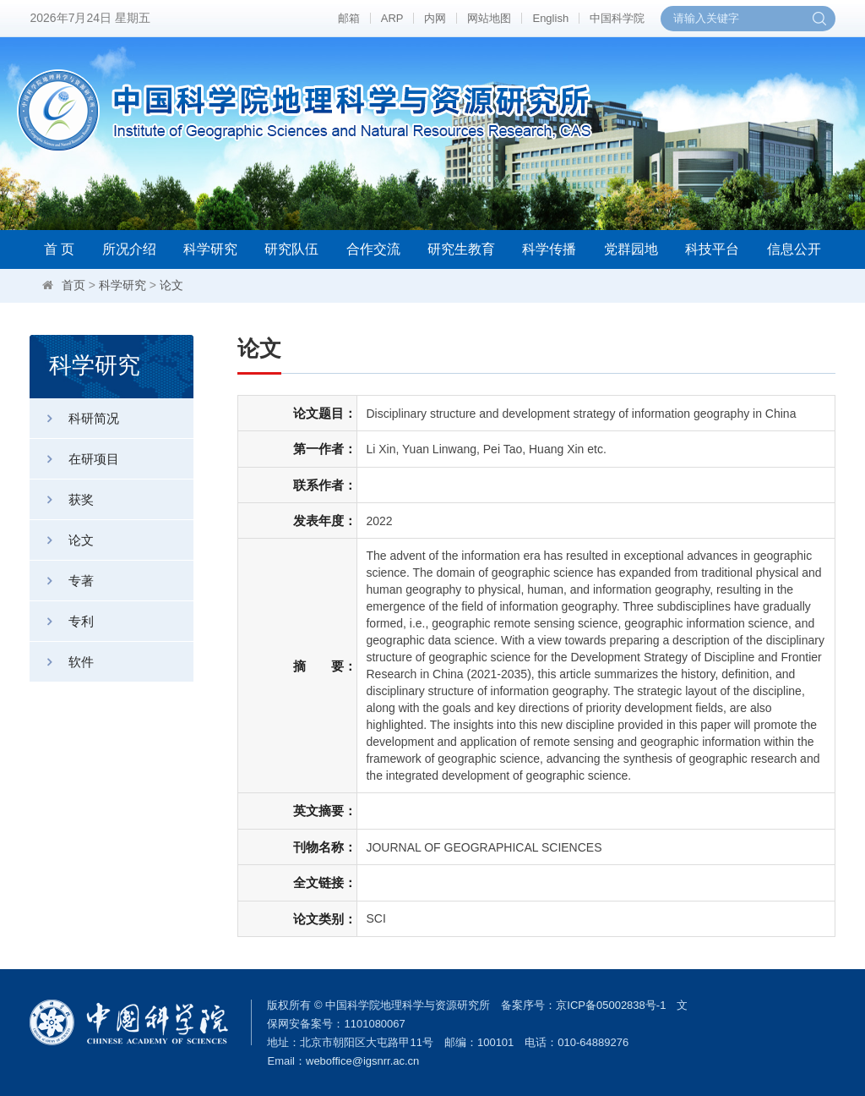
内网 (435, 18)
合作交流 (373, 249)
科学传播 (549, 249)
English (550, 18)
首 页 (59, 249)
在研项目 (74, 459)
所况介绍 (129, 249)
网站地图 (489, 18)
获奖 (62, 499)
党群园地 (631, 249)
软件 (62, 662)
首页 (73, 285)
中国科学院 (617, 18)
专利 (62, 621)
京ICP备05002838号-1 (611, 1005)
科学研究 (210, 249)
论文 (171, 285)
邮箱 (349, 18)
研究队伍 (291, 249)
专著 (62, 580)
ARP (392, 18)
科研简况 (74, 418)
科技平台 (712, 249)
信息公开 (794, 249)
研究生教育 (461, 249)
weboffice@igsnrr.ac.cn (362, 1061)
